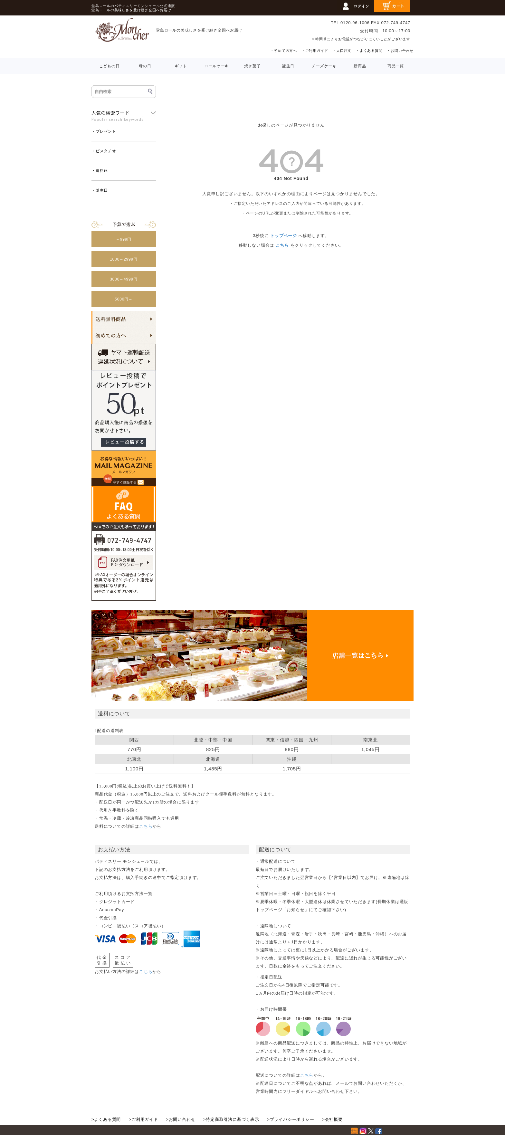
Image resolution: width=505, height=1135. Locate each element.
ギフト (181, 66)
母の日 (145, 66)
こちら (282, 245)
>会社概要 (332, 1119)
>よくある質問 (106, 1119)
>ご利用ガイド (143, 1119)
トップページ (283, 235)
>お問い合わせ (180, 1119)
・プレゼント (103, 131)
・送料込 (99, 170)
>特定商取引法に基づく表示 (231, 1119)
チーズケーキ (324, 66)
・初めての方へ (283, 50)
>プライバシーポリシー (290, 1119)
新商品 (360, 66)
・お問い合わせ (400, 50)
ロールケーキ (216, 66)
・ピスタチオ (103, 151)
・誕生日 (99, 190)
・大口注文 (341, 50)
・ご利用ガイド (314, 50)
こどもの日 (109, 66)
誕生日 (288, 66)
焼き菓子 (252, 66)
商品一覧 (395, 66)
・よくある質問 (369, 50)
